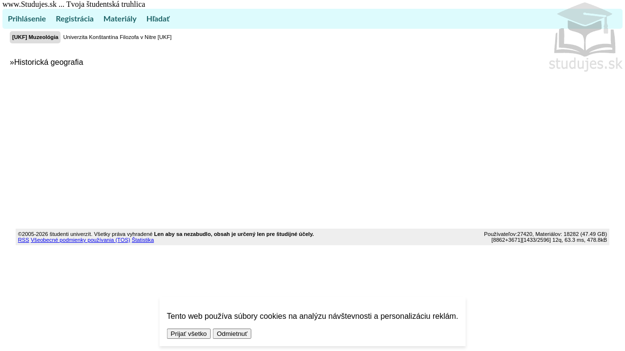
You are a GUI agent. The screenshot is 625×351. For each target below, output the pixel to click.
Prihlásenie (27, 18)
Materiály (120, 18)
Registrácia (75, 18)
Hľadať (157, 18)
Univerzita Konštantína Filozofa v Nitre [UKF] (117, 37)
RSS (23, 240)
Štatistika (143, 240)
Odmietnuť (232, 333)
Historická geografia (48, 62)
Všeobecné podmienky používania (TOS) (80, 240)
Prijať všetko (189, 333)
